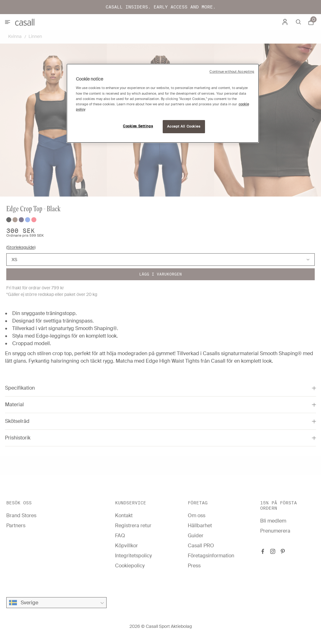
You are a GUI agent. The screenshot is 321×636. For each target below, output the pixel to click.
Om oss (196, 515)
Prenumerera (275, 531)
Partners (15, 525)
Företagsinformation (211, 555)
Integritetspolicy (133, 555)
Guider (195, 535)
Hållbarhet (200, 525)
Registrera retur (133, 525)
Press (194, 565)
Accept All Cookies (183, 126)
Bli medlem (273, 521)
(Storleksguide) (20, 247)
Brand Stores (21, 515)
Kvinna (15, 36)
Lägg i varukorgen (160, 274)
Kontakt (124, 515)
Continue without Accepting (231, 72)
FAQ (120, 535)
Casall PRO (201, 545)
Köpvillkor (126, 545)
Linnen (35, 36)
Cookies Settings (138, 126)
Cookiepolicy (130, 565)
